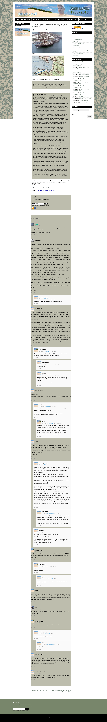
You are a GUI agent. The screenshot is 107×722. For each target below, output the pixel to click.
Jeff (45, 464)
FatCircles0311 (50, 578)
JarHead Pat (46, 566)
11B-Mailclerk (50, 364)
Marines (50, 190)
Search (73, 114)
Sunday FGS (76, 45)
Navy (54, 190)
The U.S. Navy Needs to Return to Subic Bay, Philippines (49, 24)
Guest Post (45, 190)
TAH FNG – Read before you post (42, 19)
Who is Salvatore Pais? (78, 53)
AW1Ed (33, 26)
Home (17, 19)
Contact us (82, 19)
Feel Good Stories (59, 19)
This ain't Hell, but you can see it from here (53, 717)
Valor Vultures (26, 19)
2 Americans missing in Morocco (79, 34)
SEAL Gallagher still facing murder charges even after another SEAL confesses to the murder (61, 692)
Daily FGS (75, 41)
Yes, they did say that (77, 39)
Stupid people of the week (78, 43)
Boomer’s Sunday (77, 47)
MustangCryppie (50, 423)
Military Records (72, 19)
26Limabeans (47, 406)
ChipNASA (46, 298)
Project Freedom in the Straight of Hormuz (81, 37)
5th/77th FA (46, 351)
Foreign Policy (40, 190)
